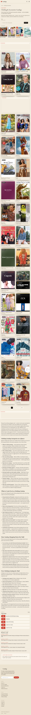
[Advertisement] (15, 47)
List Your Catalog (4, 684)
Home (2, 5)
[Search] (27, 2)
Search (26, 22)
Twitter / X (3, 703)
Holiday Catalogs (4, 696)
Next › (22, 407)
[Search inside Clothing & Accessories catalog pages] (13, 23)
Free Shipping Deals (4, 695)
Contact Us (3, 687)
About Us (2, 683)
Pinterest (2, 706)
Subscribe (16, 677)
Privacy (5, 713)
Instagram (3, 704)
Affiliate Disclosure (4, 688)
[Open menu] (29, 2)
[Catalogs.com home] (13, 1)
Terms (2, 713)
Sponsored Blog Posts (4, 685)
